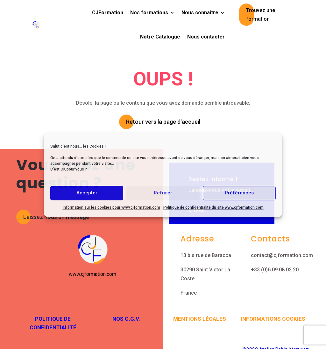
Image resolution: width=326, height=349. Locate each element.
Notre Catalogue (160, 37)
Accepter (86, 193)
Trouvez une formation (260, 14)
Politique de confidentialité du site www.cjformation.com (213, 207)
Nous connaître (199, 13)
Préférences (239, 193)
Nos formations (149, 13)
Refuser (163, 193)
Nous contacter (206, 37)
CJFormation (107, 13)
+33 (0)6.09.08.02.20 (275, 270)
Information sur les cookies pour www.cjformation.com (111, 207)
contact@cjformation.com (282, 255)
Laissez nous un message (56, 216)
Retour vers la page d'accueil (163, 121)
